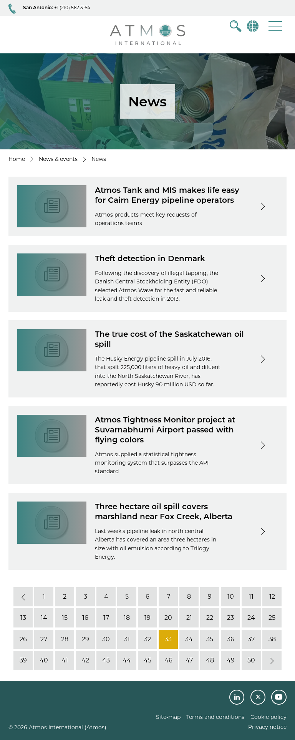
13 (23, 617)
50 (251, 660)
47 (189, 660)
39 (23, 660)
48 (210, 660)
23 (230, 617)
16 (85, 617)
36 (230, 639)
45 (147, 660)
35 (209, 639)
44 (127, 660)
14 (44, 617)
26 (23, 639)
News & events (58, 159)
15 (65, 617)
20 (168, 617)
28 (64, 639)
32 (147, 639)
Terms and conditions (215, 717)
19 (147, 617)
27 (43, 639)
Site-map (168, 717)
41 (64, 660)
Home (16, 159)
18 (127, 617)
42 (85, 660)
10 (230, 596)
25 (271, 617)
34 (189, 639)
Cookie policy (268, 717)
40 (44, 660)
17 (106, 617)
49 (231, 660)
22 (209, 617)
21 (189, 617)
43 (106, 660)
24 (251, 617)
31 (127, 639)
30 (106, 639)
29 (85, 639)
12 (272, 596)
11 (251, 596)
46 (168, 660)
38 (272, 639)
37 (251, 639)
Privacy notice (267, 726)
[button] (275, 26)
